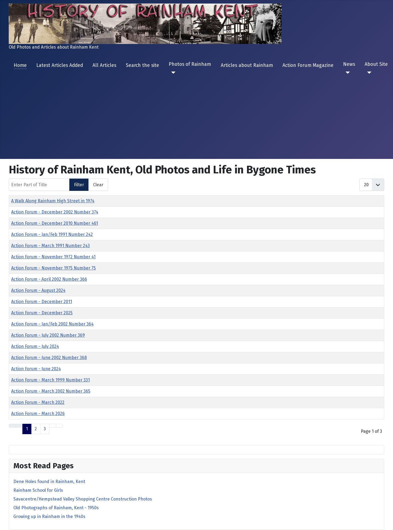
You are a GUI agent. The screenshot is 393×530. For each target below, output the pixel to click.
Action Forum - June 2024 (36, 368)
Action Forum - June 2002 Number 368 (49, 357)
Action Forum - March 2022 (37, 402)
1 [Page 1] (27, 428)
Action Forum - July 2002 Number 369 (48, 335)
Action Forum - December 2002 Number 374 (54, 212)
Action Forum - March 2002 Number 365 (50, 391)
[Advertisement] (196, 113)
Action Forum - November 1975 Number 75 (53, 268)
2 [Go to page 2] (36, 428)
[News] (346, 72)
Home (20, 65)
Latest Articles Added (59, 65)
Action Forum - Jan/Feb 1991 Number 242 (52, 234)
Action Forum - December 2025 (42, 312)
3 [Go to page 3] (45, 428)
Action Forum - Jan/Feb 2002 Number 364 (52, 324)
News (349, 64)
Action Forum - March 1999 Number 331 (50, 380)
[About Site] (368, 72)
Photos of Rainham (190, 64)
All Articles (104, 65)
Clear (98, 184)
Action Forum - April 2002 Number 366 (49, 279)
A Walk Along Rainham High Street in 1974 (52, 200)
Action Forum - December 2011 (41, 301)
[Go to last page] (59, 426)
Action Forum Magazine (308, 65)
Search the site (142, 65)
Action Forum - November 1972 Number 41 (53, 256)
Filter (79, 184)
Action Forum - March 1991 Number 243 (50, 245)
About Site (376, 64)
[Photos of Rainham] (172, 72)
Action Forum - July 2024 (35, 346)
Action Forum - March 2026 (38, 413)
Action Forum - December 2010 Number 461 (54, 223)
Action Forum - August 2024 (38, 290)
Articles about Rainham (247, 65)
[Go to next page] (52, 426)
